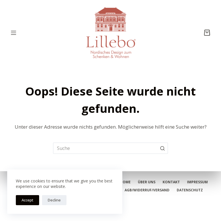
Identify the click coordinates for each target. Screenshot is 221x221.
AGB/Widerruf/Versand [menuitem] (147, 190)
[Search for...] (110, 148)
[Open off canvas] (13, 32)
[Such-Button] (162, 148)
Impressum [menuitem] (197, 182)
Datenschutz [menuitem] (190, 190)
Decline (54, 200)
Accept (27, 200)
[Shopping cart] (207, 33)
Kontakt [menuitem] (171, 182)
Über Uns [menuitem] (146, 182)
